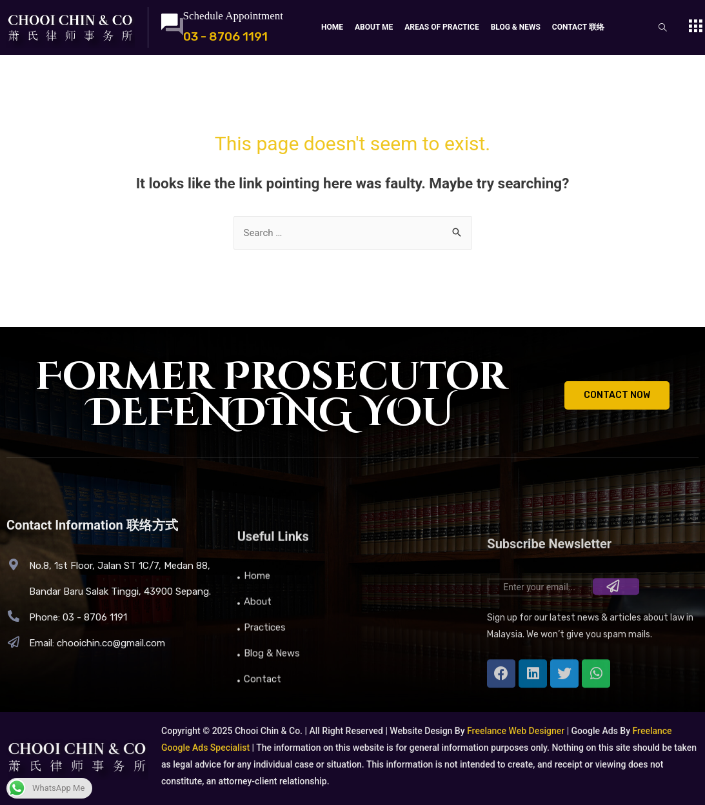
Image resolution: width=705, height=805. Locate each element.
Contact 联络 (578, 27)
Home (332, 27)
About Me (374, 27)
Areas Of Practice (441, 27)
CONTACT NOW (617, 395)
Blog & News (516, 27)
